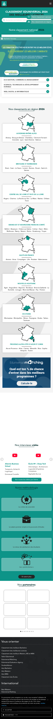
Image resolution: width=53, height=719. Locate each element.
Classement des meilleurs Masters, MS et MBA (17, 653)
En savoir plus (26, 576)
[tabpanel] (14, 609)
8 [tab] (32, 631)
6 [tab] (29, 631)
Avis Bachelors (6, 668)
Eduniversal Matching (9, 659)
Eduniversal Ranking (8, 692)
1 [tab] (20, 631)
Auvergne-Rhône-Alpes (26, 134)
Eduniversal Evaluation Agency (12, 662)
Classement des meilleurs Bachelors (14, 648)
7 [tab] (30, 631)
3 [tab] (23, 631)
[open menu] (50, 4)
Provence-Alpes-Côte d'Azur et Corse (26, 344)
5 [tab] (27, 631)
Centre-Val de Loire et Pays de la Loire (26, 194)
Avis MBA (4, 674)
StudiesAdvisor (6, 665)
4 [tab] (25, 631)
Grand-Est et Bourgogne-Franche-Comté (26, 225)
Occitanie (26, 314)
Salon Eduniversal (7, 656)
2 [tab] (22, 631)
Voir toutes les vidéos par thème (26, 479)
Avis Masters (5, 671)
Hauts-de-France (26, 255)
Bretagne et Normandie (26, 164)
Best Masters (6, 689)
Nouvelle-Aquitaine (26, 284)
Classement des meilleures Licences (14, 650)
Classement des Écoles (9, 677)
